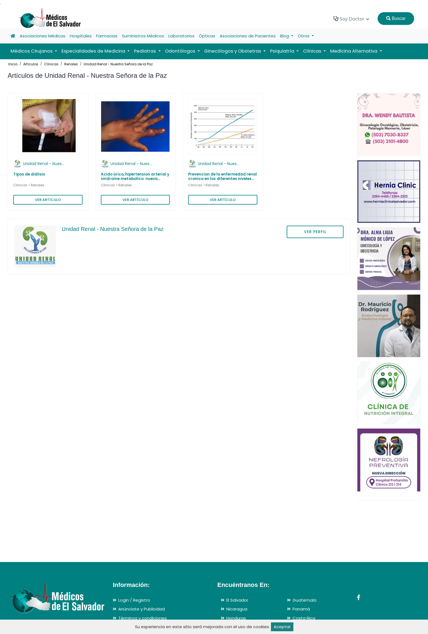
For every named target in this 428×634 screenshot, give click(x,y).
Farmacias (106, 36)
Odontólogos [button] (180, 51)
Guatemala (304, 600)
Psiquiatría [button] (282, 51)
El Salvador (237, 600)
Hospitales (81, 36)
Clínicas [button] (312, 51)
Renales (71, 64)
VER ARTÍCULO (48, 199)
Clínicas (51, 64)
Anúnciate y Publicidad (141, 609)
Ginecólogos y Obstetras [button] (233, 51)
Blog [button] (285, 36)
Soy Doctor (351, 19)
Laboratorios (181, 36)
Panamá (301, 609)
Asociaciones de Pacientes (248, 36)
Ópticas (207, 36)
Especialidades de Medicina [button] (93, 51)
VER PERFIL (315, 231)
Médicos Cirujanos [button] (32, 51)
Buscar (396, 18)
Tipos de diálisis (29, 174)
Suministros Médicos (143, 36)
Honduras (236, 618)
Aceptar (282, 627)
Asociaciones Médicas (42, 36)
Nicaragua (236, 609)
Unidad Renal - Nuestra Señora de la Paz (118, 64)
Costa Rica (304, 618)
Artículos (30, 64)
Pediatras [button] (145, 51)
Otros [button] (304, 36)
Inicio (12, 64)
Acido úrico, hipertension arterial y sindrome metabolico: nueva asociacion (135, 179)
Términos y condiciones (142, 618)
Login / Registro (134, 600)
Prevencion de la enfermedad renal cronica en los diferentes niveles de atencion (222, 179)
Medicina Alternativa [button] (354, 51)
